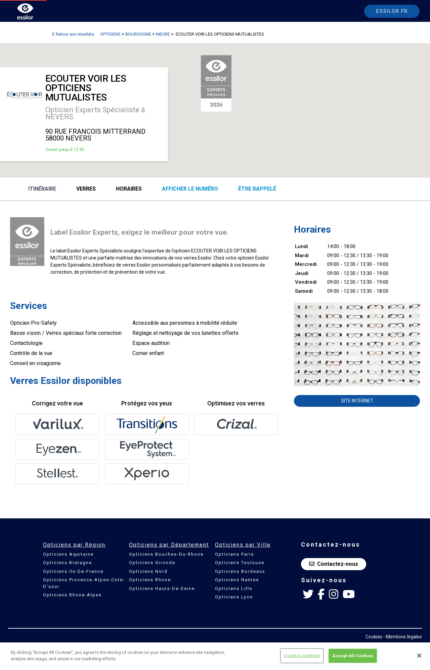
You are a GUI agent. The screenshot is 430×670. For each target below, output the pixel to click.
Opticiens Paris (234, 554)
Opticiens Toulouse (239, 562)
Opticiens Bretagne (67, 562)
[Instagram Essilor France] (333, 594)
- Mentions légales (402, 636)
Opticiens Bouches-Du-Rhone (166, 554)
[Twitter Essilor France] (308, 594)
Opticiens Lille (233, 588)
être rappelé (257, 189)
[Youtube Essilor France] (348, 594)
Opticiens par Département (169, 545)
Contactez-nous (333, 564)
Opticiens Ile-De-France (73, 571)
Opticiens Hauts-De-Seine (162, 588)
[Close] (419, 656)
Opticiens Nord (148, 571)
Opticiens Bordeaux (240, 571)
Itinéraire (42, 189)
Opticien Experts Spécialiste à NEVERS (95, 113)
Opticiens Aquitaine (68, 554)
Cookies (374, 636)
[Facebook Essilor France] (321, 594)
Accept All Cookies (352, 656)
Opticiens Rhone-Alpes (72, 594)
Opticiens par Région (74, 545)
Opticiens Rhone (150, 579)
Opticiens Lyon (234, 596)
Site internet (357, 400)
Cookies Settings (302, 656)
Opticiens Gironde (152, 562)
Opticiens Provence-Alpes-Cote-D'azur (84, 583)
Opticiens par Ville (243, 545)
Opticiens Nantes (237, 579)
